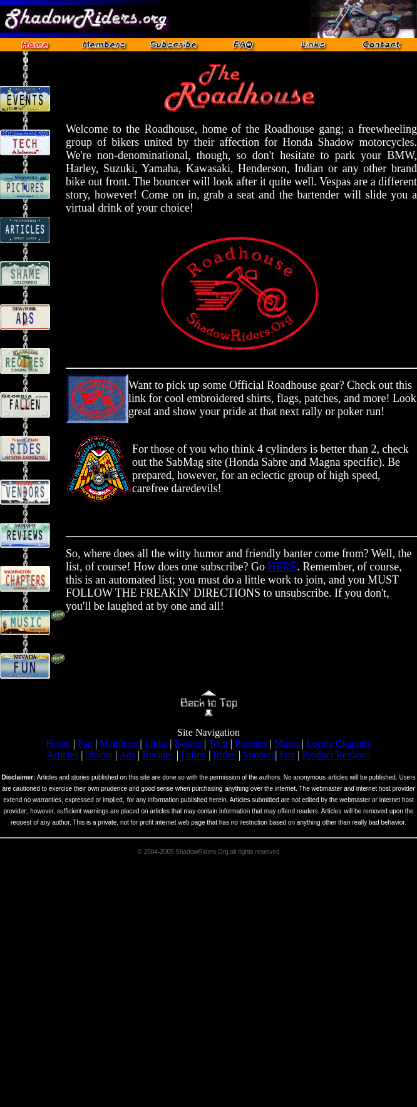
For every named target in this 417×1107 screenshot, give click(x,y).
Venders (259, 754)
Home (58, 743)
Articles (63, 754)
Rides (224, 754)
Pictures (251, 743)
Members (118, 743)
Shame (99, 754)
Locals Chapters (338, 743)
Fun (287, 754)
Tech (218, 743)
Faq (85, 743)
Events (188, 743)
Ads (127, 754)
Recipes (158, 754)
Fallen (193, 754)
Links (156, 743)
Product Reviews (336, 754)
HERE (282, 566)
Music (286, 743)
